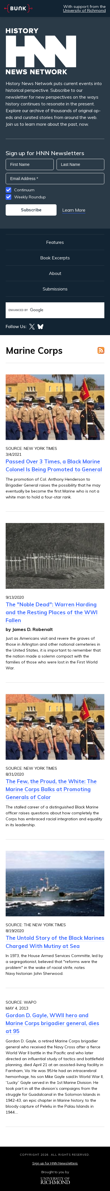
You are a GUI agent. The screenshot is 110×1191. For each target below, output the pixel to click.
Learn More (73, 210)
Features (55, 242)
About (55, 273)
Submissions (55, 289)
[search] (49, 310)
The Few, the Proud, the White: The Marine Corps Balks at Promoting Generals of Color (51, 789)
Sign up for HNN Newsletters (55, 1163)
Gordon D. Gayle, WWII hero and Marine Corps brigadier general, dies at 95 (52, 1023)
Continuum (24, 189)
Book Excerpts (55, 258)
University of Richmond (84, 10)
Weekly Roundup (30, 196)
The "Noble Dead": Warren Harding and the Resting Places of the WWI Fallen (52, 612)
